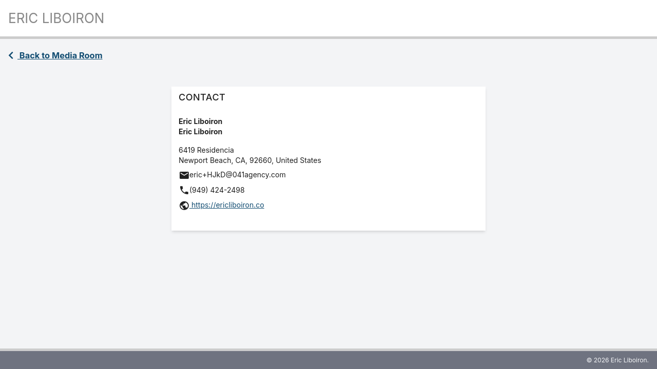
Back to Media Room (55, 55)
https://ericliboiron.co (226, 204)
